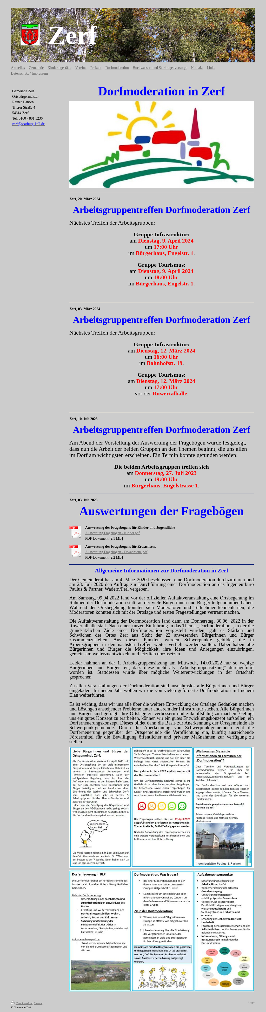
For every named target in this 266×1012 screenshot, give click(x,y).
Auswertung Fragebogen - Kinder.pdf (112, 533)
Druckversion (21, 1003)
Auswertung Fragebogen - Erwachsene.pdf (116, 552)
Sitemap (38, 1003)
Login (251, 1002)
